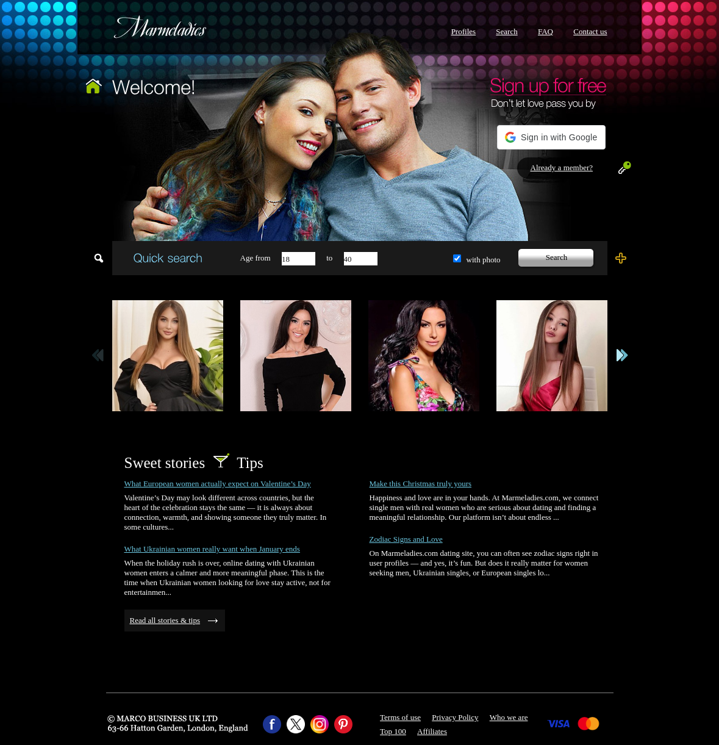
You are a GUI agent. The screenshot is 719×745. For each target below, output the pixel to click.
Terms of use (400, 717)
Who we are (509, 717)
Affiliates (432, 731)
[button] (551, 137)
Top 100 (393, 731)
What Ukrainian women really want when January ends (212, 548)
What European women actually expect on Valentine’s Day (217, 483)
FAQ (545, 31)
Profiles (463, 31)
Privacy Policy (455, 717)
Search (506, 31)
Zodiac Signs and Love (406, 539)
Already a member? (562, 167)
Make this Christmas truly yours (421, 483)
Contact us (590, 31)
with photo (484, 259)
